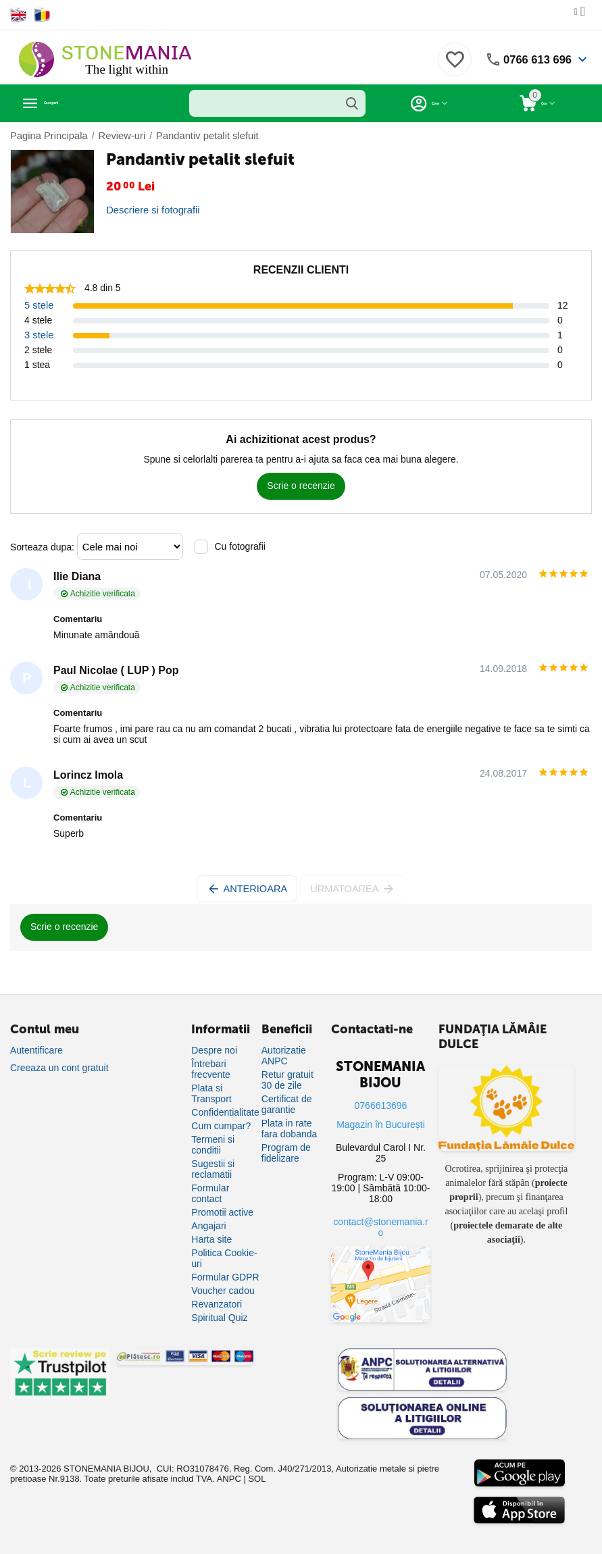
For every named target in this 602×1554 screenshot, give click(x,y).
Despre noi (214, 1050)
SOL (257, 1479)
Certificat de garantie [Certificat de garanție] (286, 1104)
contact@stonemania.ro (380, 1227)
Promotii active (222, 1212)
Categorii (71, 103)
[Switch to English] (18, 15)
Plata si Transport (211, 1093)
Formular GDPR (225, 1277)
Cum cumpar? (221, 1125)
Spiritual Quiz (219, 1317)
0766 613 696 (534, 59)
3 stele (38, 335)
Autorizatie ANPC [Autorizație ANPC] (283, 1055)
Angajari (208, 1225)
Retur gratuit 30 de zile (287, 1080)
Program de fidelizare (286, 1153)
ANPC (229, 1479)
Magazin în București (380, 1124)
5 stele (38, 305)
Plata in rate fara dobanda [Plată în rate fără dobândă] (289, 1128)
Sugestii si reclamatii (212, 1169)
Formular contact (210, 1193)
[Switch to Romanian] (42, 15)
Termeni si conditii (212, 1145)
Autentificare (36, 1050)
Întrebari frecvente (210, 1069)
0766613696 (381, 1105)
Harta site (211, 1239)
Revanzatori (216, 1304)
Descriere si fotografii (150, 210)
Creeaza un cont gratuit (59, 1067)
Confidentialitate (225, 1112)
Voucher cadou (222, 1290)
